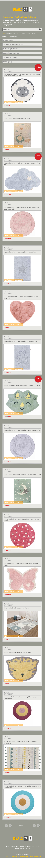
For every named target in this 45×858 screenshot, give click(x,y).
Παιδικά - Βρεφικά (12, 33)
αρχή (6, 818)
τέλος (38, 818)
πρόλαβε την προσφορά (13, 102)
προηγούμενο (10, 818)
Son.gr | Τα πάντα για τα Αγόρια (25, 850)
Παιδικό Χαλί (7, 69)
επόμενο (34, 818)
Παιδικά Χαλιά (13, 36)
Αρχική (4, 33)
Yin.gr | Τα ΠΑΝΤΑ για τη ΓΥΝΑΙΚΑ (14, 849)
